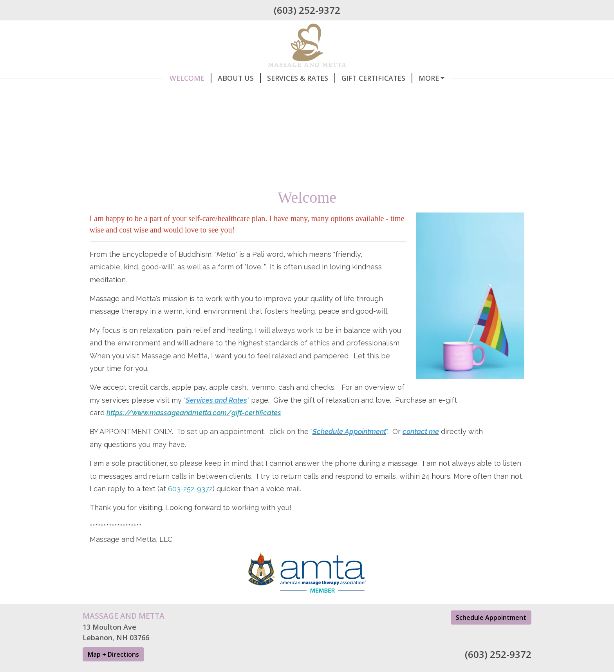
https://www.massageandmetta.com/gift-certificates (194, 429)
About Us (158, 78)
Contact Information (135, 95)
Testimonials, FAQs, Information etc (369, 95)
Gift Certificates (296, 78)
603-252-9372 (190, 505)
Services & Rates (220, 78)
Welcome (110, 78)
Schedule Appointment (386, 78)
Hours (204, 95)
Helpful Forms (259, 95)
